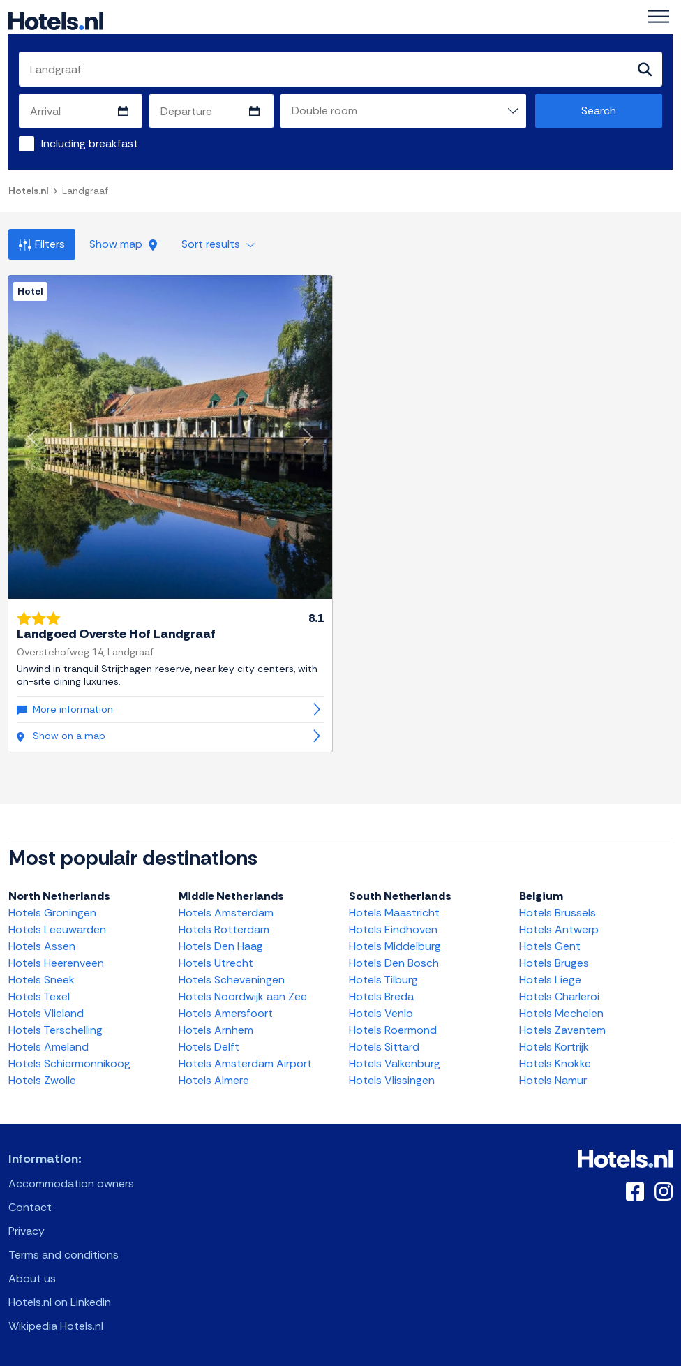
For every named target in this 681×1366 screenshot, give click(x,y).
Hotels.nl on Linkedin (59, 1302)
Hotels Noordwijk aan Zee (243, 996)
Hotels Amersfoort (226, 1013)
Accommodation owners (71, 1183)
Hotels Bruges (554, 963)
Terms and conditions (63, 1254)
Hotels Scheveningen (232, 979)
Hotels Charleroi (559, 996)
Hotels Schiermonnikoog (69, 1063)
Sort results (218, 244)
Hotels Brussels (557, 912)
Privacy (26, 1231)
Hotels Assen (41, 946)
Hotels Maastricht (394, 912)
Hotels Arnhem (216, 1030)
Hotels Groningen (52, 912)
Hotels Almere (214, 1080)
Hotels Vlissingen (392, 1080)
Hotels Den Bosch (394, 963)
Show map (123, 244)
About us (32, 1278)
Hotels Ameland (48, 1046)
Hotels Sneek (41, 979)
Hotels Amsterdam (226, 912)
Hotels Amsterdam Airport (245, 1063)
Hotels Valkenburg (394, 1063)
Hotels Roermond (393, 1030)
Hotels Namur (553, 1080)
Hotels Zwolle (42, 1080)
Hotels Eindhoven (393, 929)
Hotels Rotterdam (224, 929)
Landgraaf (85, 190)
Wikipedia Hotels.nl (55, 1326)
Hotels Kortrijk (554, 1046)
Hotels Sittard (384, 1046)
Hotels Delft (209, 1046)
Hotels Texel (39, 996)
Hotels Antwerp (559, 929)
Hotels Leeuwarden (57, 929)
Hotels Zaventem (562, 1030)
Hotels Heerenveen (56, 963)
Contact (30, 1207)
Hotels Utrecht (216, 963)
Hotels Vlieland (46, 1013)
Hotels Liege (550, 979)
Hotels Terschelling (55, 1030)
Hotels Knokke (555, 1063)
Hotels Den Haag (221, 946)
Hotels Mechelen (561, 1013)
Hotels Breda (381, 996)
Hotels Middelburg (395, 946)
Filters (42, 244)
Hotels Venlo (381, 1013)
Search (598, 110)
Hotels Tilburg (383, 979)
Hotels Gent (550, 946)
